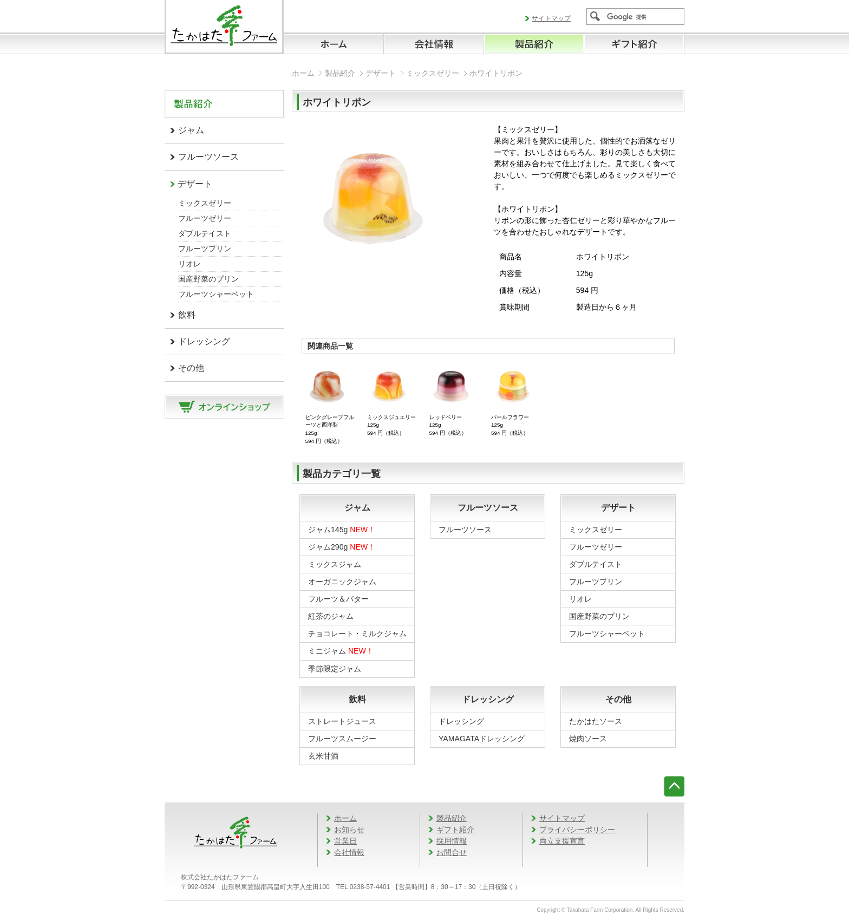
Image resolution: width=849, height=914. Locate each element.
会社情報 (349, 852)
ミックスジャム (334, 564)
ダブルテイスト (204, 233)
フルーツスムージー (342, 738)
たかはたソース (595, 721)
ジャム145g (341, 529)
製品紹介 (340, 73)
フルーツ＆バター (338, 599)
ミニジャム (341, 651)
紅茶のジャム (331, 616)
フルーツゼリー (204, 218)
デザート (195, 183)
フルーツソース (208, 156)
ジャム (191, 130)
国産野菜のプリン (208, 279)
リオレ (189, 263)
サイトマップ (551, 18)
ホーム (303, 73)
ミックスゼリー (204, 203)
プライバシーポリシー (577, 829)
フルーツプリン (204, 248)
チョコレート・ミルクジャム (357, 633)
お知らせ (349, 829)
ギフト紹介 (455, 829)
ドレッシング (204, 341)
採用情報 (451, 841)
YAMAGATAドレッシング (482, 738)
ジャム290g (341, 547)
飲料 (186, 314)
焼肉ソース (588, 738)
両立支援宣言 (562, 841)
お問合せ (451, 852)
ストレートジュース (342, 721)
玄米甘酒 (323, 756)
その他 (191, 368)
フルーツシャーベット (216, 294)
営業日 (345, 841)
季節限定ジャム (334, 668)
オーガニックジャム (342, 581)
